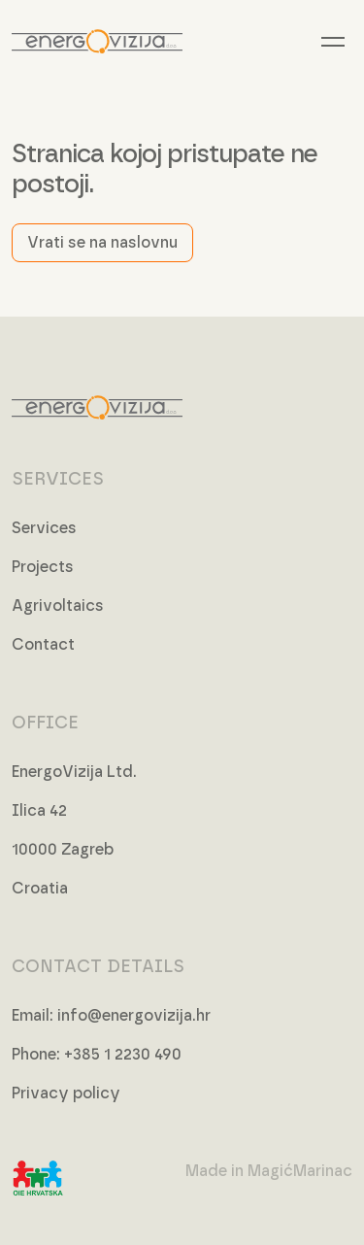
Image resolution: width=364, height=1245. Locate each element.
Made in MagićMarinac (268, 1171)
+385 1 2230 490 (123, 1054)
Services (44, 528)
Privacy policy (66, 1093)
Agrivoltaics (58, 606)
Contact (43, 645)
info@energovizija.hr (134, 1016)
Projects (43, 567)
